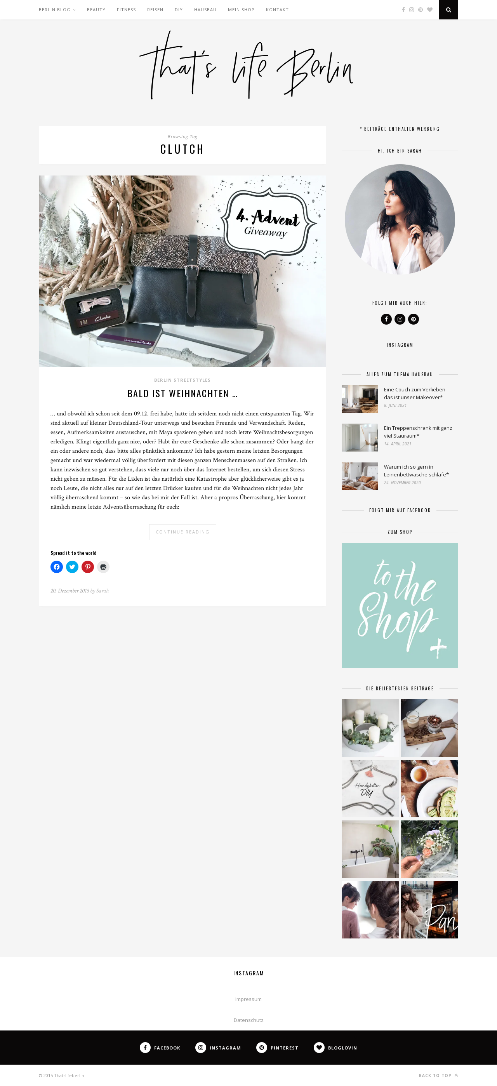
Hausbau (205, 9)
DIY (179, 9)
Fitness (126, 9)
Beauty (96, 9)
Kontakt (277, 9)
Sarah (102, 590)
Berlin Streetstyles (182, 380)
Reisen (155, 9)
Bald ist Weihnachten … (182, 393)
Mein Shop (241, 9)
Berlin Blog (55, 9)
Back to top (438, 1075)
